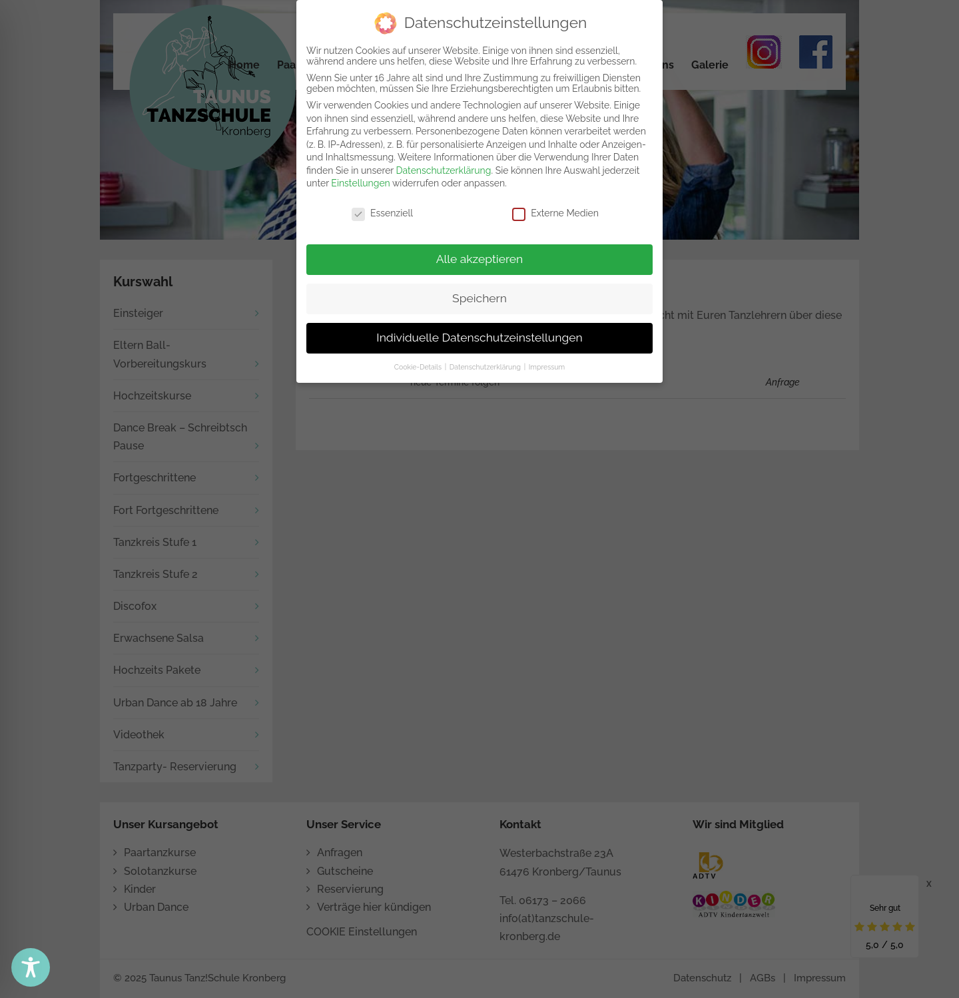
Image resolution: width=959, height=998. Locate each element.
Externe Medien (555, 211)
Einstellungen (360, 181)
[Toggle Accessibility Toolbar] (30, 967)
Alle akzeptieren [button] (479, 257)
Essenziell (382, 211)
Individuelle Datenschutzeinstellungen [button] (479, 335)
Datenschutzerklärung (443, 168)
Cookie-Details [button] (419, 364)
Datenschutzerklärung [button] (486, 364)
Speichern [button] (479, 296)
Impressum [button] (547, 364)
